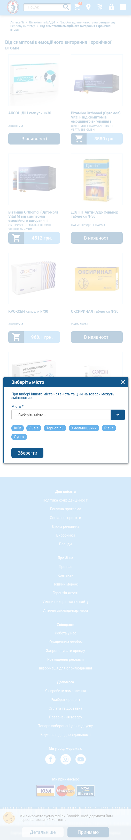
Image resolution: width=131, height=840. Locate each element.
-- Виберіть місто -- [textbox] (31, 390)
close (123, 357)
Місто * (17, 382)
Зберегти (27, 428)
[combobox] (68, 390)
